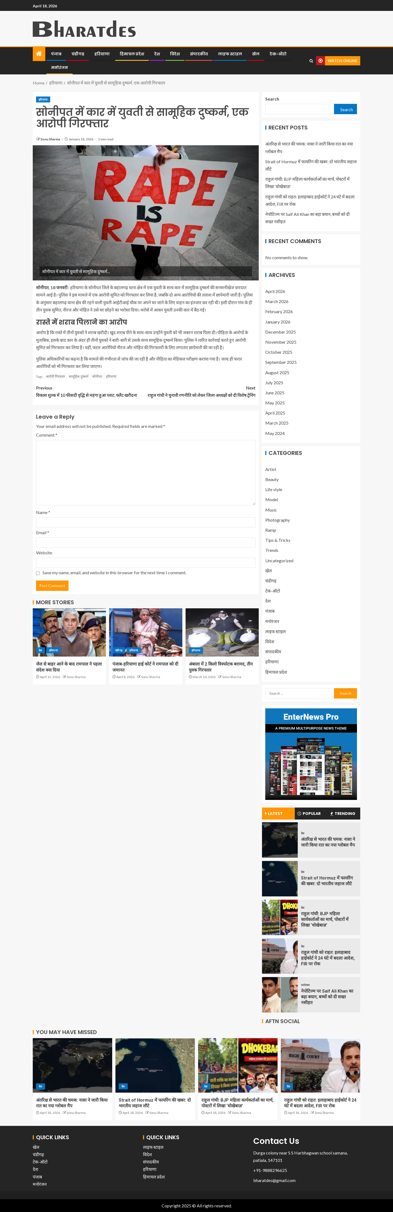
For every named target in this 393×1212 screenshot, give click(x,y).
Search (272, 98)
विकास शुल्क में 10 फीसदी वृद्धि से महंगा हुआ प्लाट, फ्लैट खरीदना (91, 391)
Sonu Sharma (50, 139)
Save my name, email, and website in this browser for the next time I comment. (114, 572)
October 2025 (278, 352)
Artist (270, 469)
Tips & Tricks (277, 540)
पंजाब (56, 54)
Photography (277, 519)
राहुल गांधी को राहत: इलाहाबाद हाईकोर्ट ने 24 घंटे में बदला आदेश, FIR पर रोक (328, 958)
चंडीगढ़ (78, 54)
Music (271, 509)
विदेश (175, 54)
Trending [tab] (342, 813)
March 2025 (276, 422)
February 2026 (279, 311)
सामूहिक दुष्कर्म (78, 376)
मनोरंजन (59, 67)
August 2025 (277, 372)
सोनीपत (97, 376)
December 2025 (280, 331)
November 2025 (280, 341)
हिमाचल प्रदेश (132, 54)
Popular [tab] (309, 813)
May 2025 (275, 402)
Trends (271, 550)
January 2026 (277, 321)
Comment (46, 434)
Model (271, 499)
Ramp (270, 530)
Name (43, 512)
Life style (273, 489)
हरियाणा (102, 54)
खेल (256, 54)
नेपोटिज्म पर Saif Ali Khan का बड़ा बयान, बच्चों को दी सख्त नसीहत (327, 997)
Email (42, 532)
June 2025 (274, 392)
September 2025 (281, 362)
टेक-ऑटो (278, 54)
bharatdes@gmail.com (274, 1180)
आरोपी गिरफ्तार (55, 376)
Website (44, 552)
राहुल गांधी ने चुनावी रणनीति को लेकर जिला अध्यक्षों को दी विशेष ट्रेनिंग (200, 391)
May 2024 (275, 433)
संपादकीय (199, 54)
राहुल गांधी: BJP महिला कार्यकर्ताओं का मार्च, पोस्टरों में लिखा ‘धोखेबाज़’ (325, 919)
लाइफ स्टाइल (230, 54)
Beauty (272, 479)
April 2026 (275, 291)
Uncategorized (279, 560)
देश (157, 54)
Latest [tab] (274, 813)
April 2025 (275, 412)
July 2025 (274, 382)
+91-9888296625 (270, 1170)
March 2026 (276, 301)
